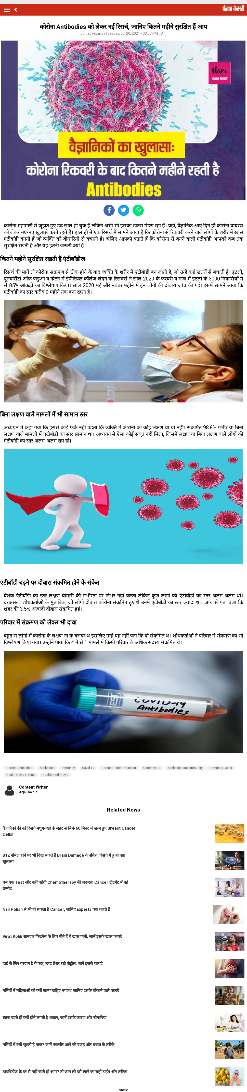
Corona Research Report (118, 768)
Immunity (68, 768)
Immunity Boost (221, 768)
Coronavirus (151, 768)
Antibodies (47, 768)
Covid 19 (88, 768)
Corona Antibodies (19, 768)
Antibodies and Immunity (185, 768)
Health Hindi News (55, 775)
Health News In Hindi (20, 775)
